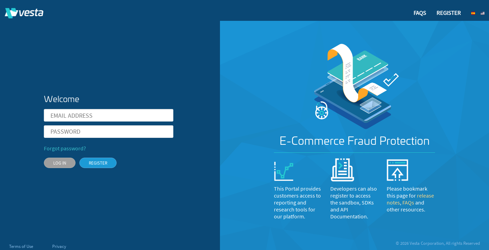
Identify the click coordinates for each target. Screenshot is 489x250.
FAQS (419, 13)
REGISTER (448, 13)
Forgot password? (65, 148)
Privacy (59, 246)
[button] (475, 13)
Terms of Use (21, 246)
